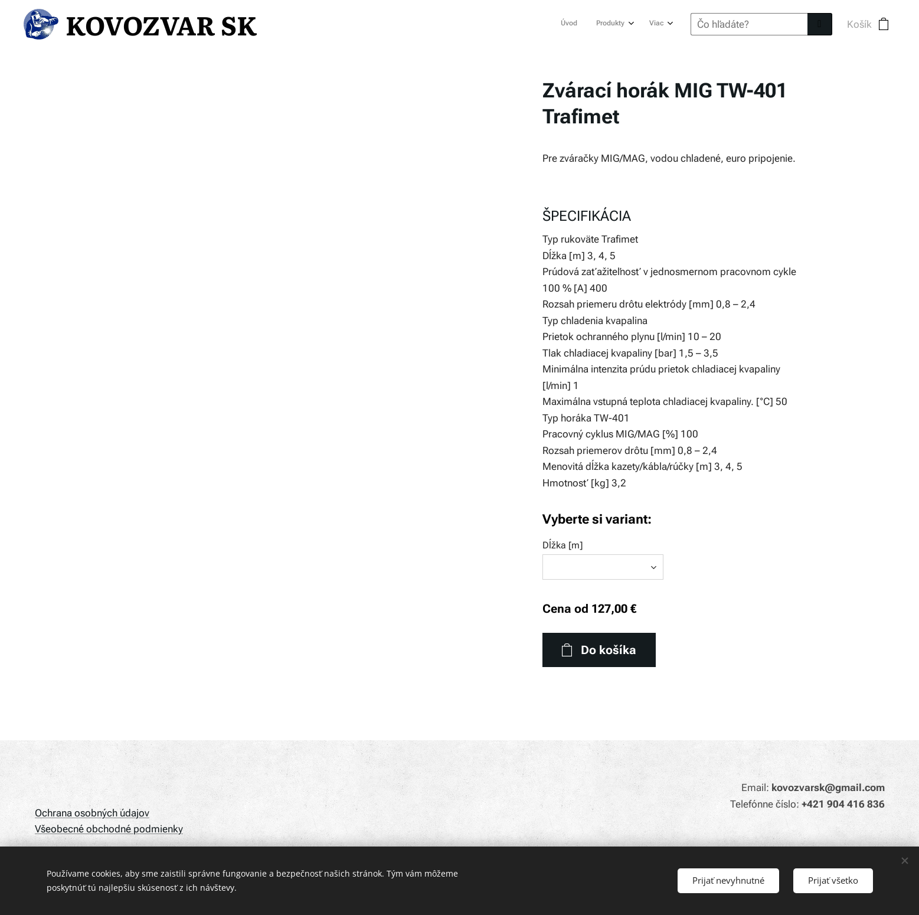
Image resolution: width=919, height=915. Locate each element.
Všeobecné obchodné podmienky (109, 829)
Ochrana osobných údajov (92, 813)
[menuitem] (623, 24)
